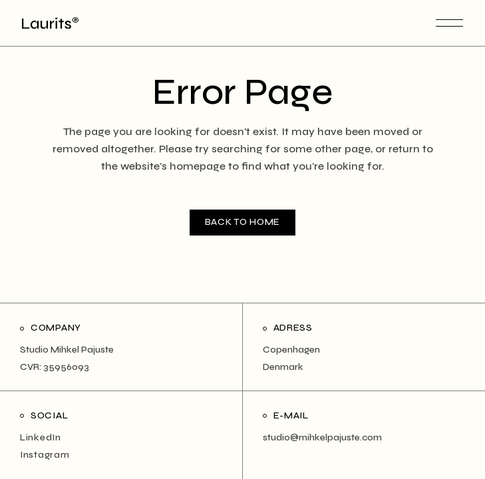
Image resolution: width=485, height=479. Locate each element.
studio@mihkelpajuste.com (322, 437)
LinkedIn (40, 437)
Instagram (44, 454)
